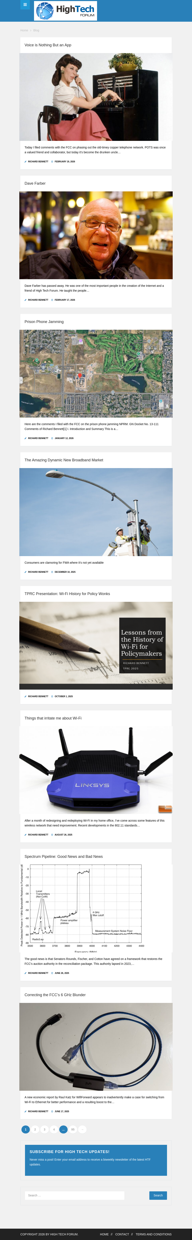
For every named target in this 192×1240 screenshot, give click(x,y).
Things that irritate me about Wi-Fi (53, 718)
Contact (122, 1234)
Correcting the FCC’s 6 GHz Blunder (55, 995)
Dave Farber (35, 183)
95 (72, 1129)
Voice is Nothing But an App (48, 45)
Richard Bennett (38, 161)
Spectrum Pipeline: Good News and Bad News (64, 856)
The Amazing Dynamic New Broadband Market (64, 460)
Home (24, 30)
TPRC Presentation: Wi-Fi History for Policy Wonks (67, 594)
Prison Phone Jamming (44, 322)
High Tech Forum (64, 1234)
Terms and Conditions (154, 1234)
